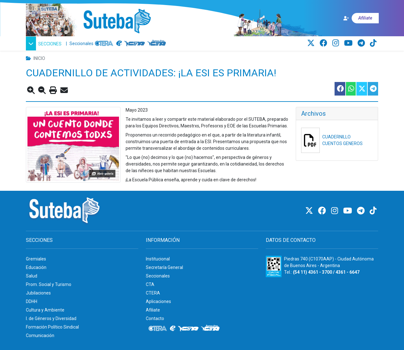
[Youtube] (349, 43)
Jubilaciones (38, 292)
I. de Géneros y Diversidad (51, 318)
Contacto (155, 318)
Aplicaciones (158, 301)
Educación (36, 267)
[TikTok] (373, 43)
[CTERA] (104, 43)
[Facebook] (324, 43)
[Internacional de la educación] (119, 43)
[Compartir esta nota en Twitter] (361, 89)
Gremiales (36, 258)
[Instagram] (336, 43)
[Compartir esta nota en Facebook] (339, 89)
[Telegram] (362, 43)
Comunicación (40, 335)
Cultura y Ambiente (45, 309)
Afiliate (153, 309)
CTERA (153, 292)
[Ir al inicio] (117, 21)
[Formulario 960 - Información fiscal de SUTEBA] (274, 266)
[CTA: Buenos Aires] (157, 43)
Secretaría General (164, 267)
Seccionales (81, 43)
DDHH (31, 301)
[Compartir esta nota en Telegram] (372, 89)
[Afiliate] (360, 18)
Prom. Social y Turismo (48, 284)
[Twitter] (312, 43)
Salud (31, 275)
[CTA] (134, 43)
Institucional (158, 258)
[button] (44, 43)
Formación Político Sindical (52, 327)
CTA (150, 284)
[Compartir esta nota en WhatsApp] (350, 89)
